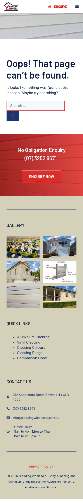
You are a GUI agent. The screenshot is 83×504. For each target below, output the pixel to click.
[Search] (13, 116)
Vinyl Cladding (28, 342)
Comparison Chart (32, 358)
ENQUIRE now (41, 176)
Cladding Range (30, 353)
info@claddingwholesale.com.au (36, 418)
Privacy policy (41, 466)
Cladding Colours (31, 347)
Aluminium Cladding (33, 337)
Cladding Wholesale (32, 476)
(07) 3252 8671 (40, 158)
